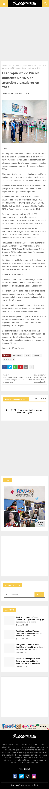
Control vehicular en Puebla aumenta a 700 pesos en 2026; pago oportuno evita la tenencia (30, 619)
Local (27, 355)
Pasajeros (37, 355)
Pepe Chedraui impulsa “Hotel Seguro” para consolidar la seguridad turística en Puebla (28, 660)
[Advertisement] (24, 34)
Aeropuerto (17, 355)
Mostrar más (40, 398)
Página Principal (8, 65)
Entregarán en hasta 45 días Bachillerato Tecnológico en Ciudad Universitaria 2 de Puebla (30, 647)
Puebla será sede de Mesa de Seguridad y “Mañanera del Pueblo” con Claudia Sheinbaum (30, 633)
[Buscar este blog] (19, 594)
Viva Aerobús (21, 65)
